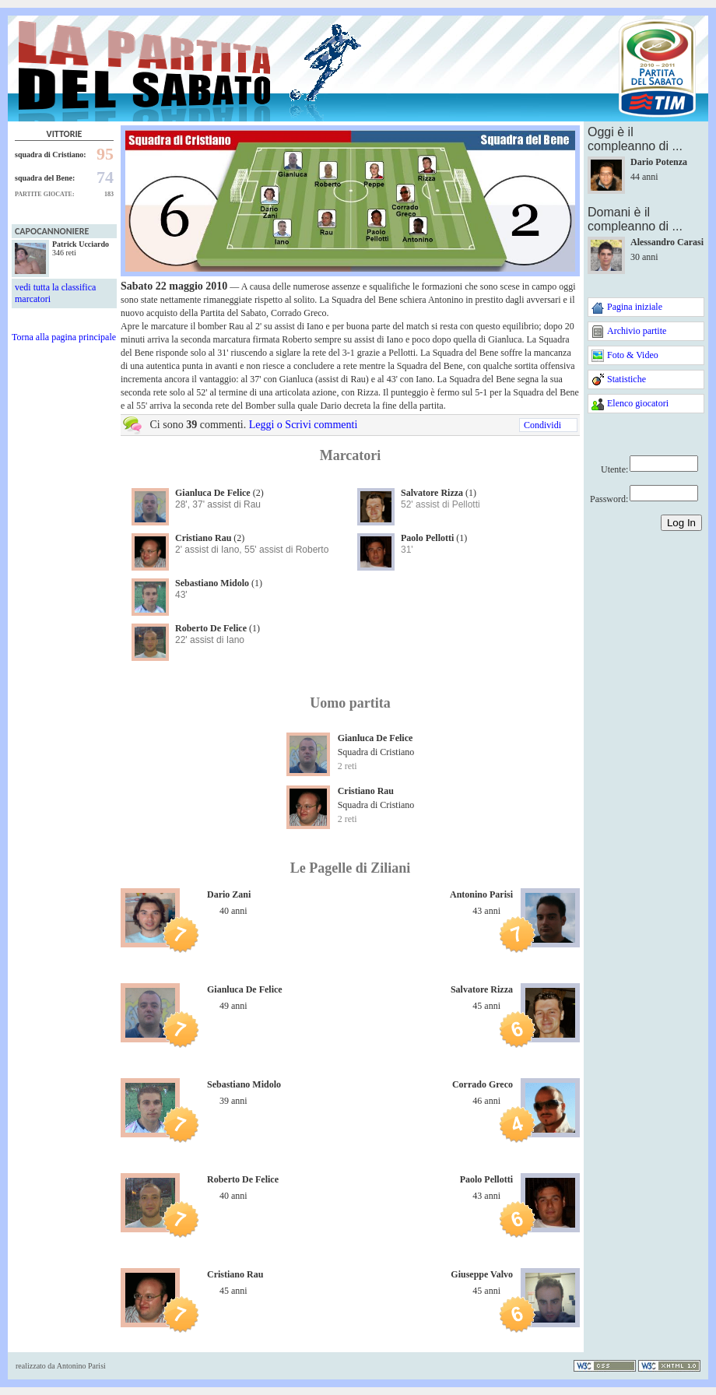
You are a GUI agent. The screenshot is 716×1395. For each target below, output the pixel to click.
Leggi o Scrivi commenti (303, 424)
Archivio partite (636, 330)
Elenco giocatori (638, 403)
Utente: (614, 469)
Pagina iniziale (634, 306)
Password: (609, 499)
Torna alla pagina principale (64, 337)
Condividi (542, 425)
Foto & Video (632, 355)
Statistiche (626, 379)
